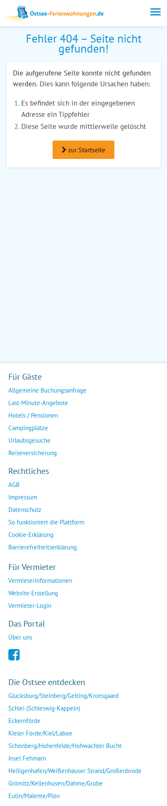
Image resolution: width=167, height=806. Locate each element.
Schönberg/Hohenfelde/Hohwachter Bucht (64, 746)
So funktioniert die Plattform (46, 522)
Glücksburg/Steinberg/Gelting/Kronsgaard (63, 696)
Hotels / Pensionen (33, 415)
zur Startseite (83, 150)
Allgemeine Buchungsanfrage (47, 390)
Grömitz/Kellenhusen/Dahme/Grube (55, 783)
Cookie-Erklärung (30, 535)
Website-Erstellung (33, 593)
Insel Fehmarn (27, 758)
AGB (14, 485)
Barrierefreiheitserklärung (42, 547)
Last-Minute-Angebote (38, 403)
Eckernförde (24, 721)
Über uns (20, 637)
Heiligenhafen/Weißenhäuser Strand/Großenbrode (75, 771)
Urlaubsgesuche (29, 440)
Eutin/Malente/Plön (34, 796)
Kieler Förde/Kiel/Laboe (40, 733)
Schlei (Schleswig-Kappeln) (44, 708)
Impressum (22, 497)
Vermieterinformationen (40, 580)
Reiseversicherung (32, 453)
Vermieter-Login (29, 606)
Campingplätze (28, 428)
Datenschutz (24, 510)
